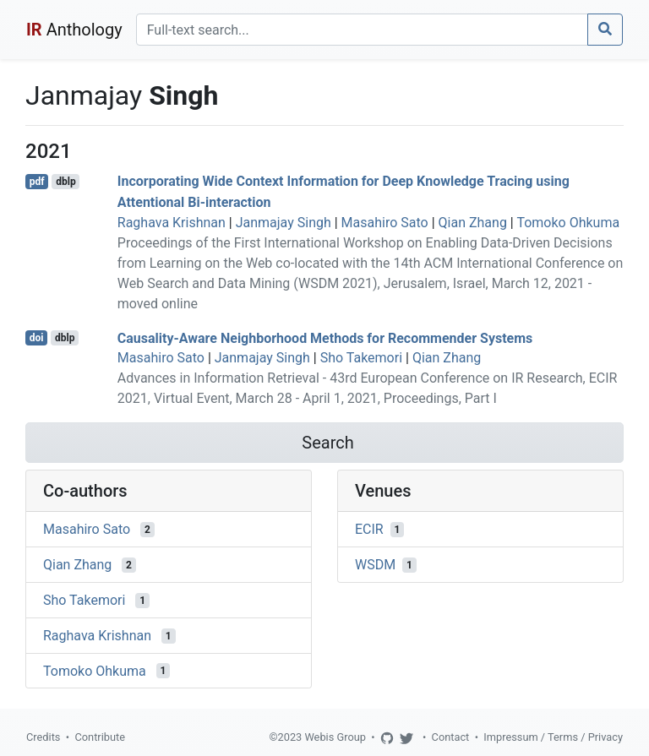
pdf (37, 182)
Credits (43, 737)
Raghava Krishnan (171, 223)
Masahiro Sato (384, 223)
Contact (451, 737)
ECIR (369, 529)
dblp (65, 182)
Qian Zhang (473, 223)
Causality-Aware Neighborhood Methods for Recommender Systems (325, 337)
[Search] (362, 30)
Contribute (99, 737)
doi (37, 338)
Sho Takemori (361, 358)
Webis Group (335, 737)
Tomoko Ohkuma (567, 223)
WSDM (375, 565)
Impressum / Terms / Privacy (553, 737)
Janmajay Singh (283, 223)
